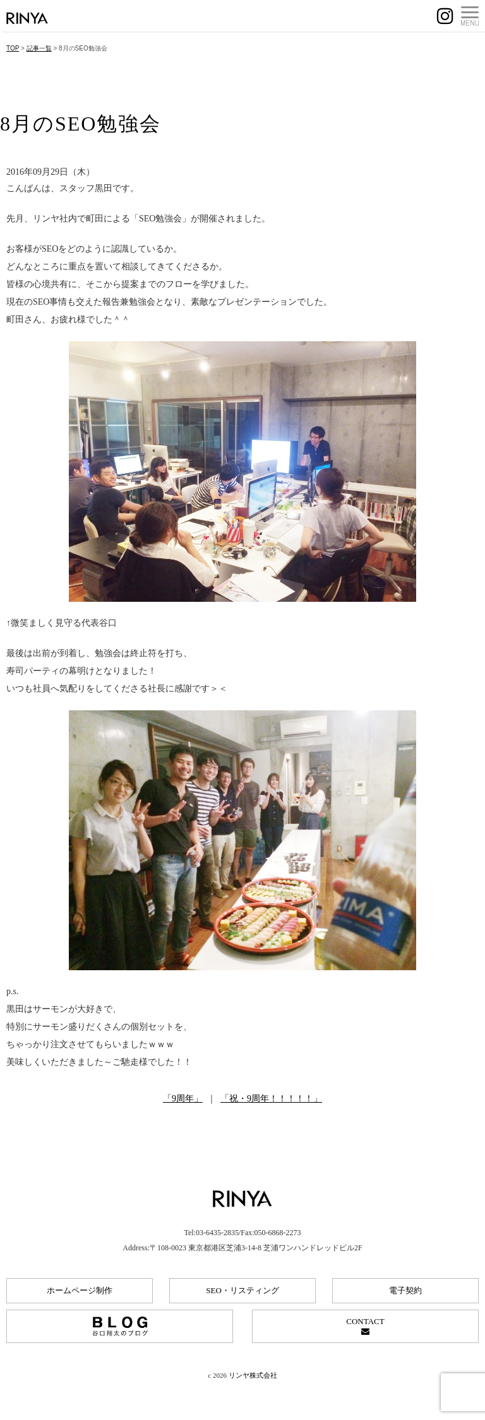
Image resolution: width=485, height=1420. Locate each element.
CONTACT (365, 1326)
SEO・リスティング (242, 1290)
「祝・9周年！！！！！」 (271, 1098)
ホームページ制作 (79, 1290)
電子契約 (405, 1290)
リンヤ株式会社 (253, 1375)
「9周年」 (183, 1098)
